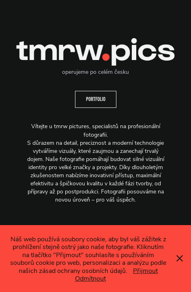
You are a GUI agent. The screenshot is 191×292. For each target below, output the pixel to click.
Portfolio (95, 99)
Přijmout (145, 270)
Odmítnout (90, 278)
